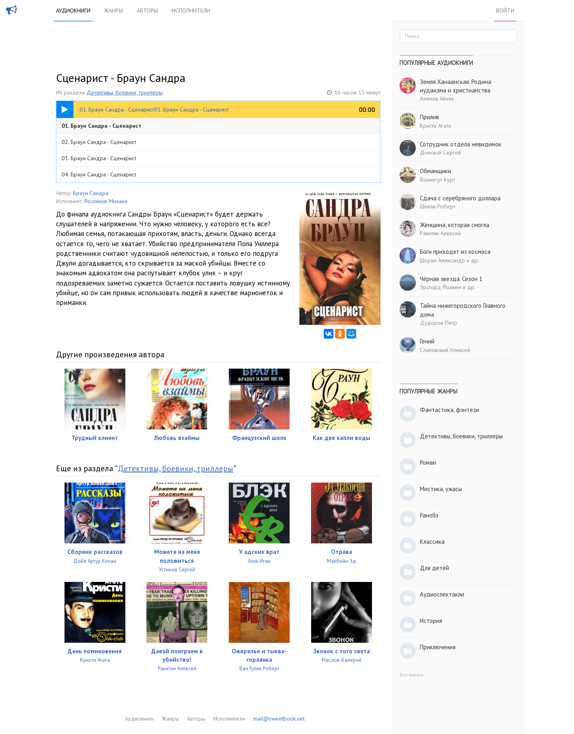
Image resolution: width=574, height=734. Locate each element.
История (431, 621)
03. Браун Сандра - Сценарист (99, 158)
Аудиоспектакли (442, 594)
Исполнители (191, 10)
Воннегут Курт (437, 179)
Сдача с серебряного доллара (460, 198)
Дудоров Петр (438, 322)
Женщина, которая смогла (454, 225)
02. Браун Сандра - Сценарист (99, 142)
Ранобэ (429, 515)
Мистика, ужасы (441, 489)
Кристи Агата (435, 125)
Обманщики (435, 171)
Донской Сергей (440, 152)
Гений (427, 341)
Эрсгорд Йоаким (440, 287)
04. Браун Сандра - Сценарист (99, 174)
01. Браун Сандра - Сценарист (102, 125)
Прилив (429, 117)
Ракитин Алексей (440, 233)
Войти (505, 10)
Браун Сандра (90, 193)
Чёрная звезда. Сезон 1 (451, 279)
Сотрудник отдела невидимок (460, 144)
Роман (428, 462)
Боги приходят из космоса (455, 251)
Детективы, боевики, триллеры (124, 92)
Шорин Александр (442, 260)
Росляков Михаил (105, 201)
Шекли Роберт (437, 206)
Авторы (147, 10)
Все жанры (412, 675)
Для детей (434, 568)
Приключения (438, 647)
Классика (432, 541)
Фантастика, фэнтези (449, 410)
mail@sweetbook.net (279, 718)
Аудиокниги (73, 10)
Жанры (113, 10)
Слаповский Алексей (445, 350)
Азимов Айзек (437, 98)
